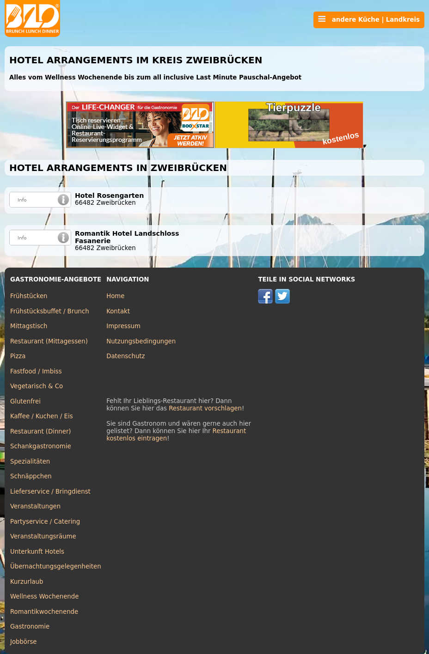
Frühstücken (29, 296)
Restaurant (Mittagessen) (49, 341)
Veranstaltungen (35, 506)
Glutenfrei (25, 401)
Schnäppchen (31, 476)
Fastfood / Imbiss (36, 371)
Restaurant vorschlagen (205, 408)
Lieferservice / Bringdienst (50, 491)
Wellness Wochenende (44, 596)
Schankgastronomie (40, 446)
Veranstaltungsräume (43, 536)
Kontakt (118, 311)
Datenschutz (125, 356)
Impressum (123, 326)
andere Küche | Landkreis (369, 19)
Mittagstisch (29, 326)
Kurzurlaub (26, 581)
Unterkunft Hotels (37, 551)
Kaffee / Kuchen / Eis (41, 416)
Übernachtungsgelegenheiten (55, 566)
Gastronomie (29, 626)
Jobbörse (23, 641)
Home (115, 296)
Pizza (17, 356)
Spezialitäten (30, 461)
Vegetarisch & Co (36, 386)
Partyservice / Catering (45, 521)
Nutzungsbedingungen (141, 341)
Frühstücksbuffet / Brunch (49, 311)
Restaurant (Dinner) (40, 431)
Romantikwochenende (44, 611)
